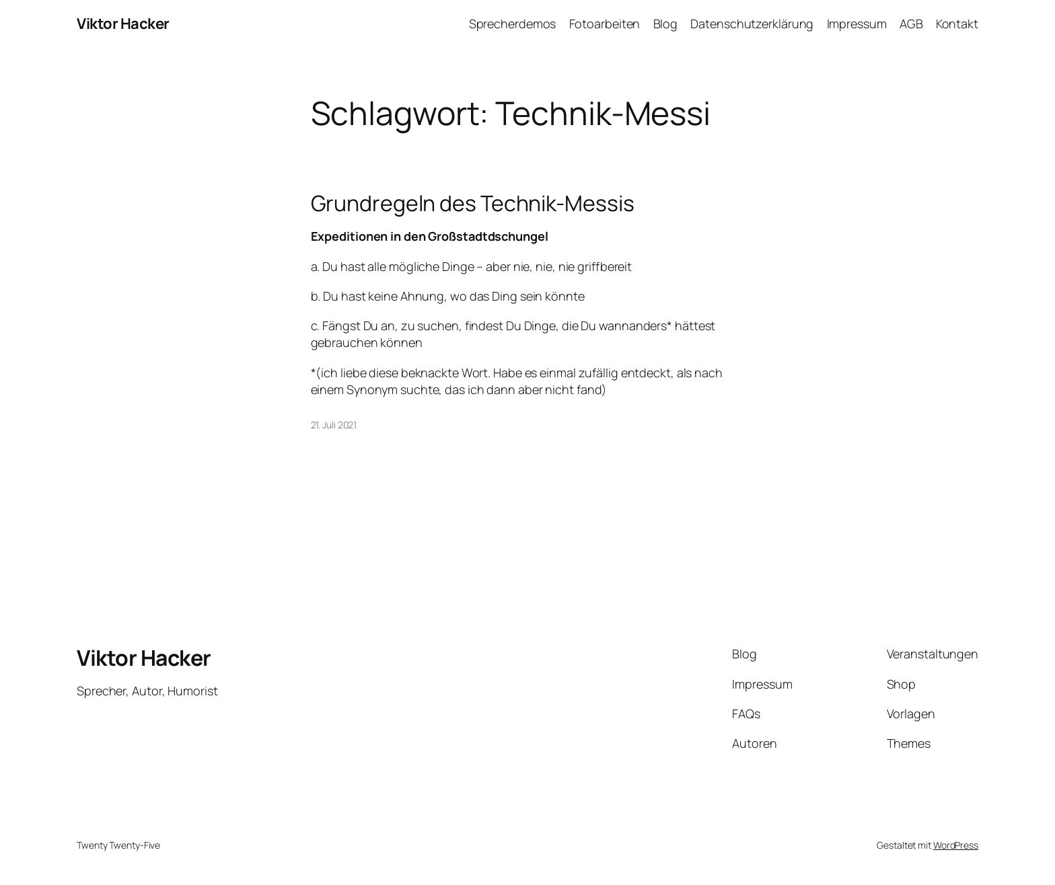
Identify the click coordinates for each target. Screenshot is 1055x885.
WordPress (955, 845)
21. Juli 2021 (334, 424)
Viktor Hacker (123, 23)
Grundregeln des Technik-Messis (472, 203)
